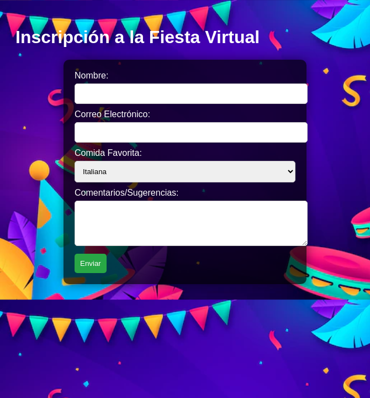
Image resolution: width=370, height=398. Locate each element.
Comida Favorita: (108, 153)
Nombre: (91, 75)
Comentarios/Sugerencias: (127, 192)
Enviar (90, 270)
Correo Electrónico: (112, 114)
